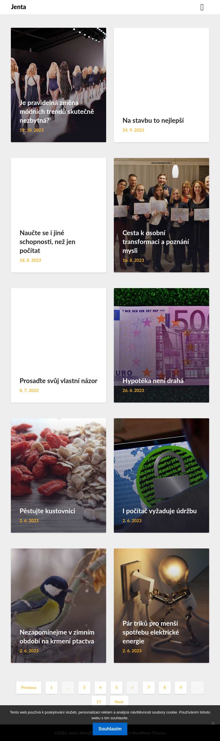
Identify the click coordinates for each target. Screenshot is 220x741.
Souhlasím (110, 728)
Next (119, 701)
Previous (28, 687)
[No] (213, 723)
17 (98, 701)
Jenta (18, 7)
